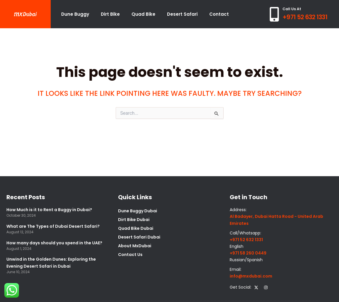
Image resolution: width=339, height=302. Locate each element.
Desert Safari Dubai (139, 237)
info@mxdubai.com (251, 276)
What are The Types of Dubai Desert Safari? (53, 226)
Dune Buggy (75, 14)
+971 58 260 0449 (248, 253)
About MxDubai (134, 246)
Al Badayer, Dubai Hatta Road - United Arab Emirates (276, 219)
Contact (219, 14)
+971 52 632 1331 (304, 17)
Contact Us (130, 254)
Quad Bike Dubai (135, 228)
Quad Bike (143, 14)
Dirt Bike (110, 14)
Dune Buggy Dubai (137, 211)
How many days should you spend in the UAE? (54, 243)
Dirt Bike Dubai (134, 219)
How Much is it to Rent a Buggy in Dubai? (49, 210)
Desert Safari (182, 14)
